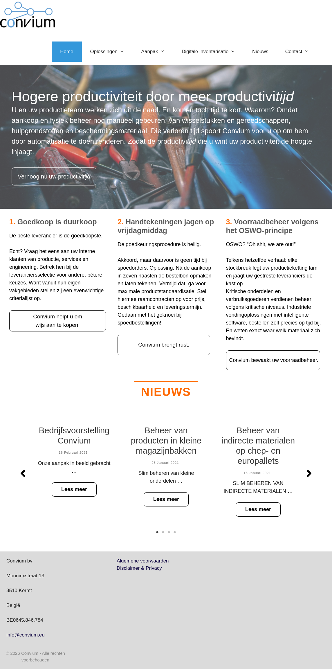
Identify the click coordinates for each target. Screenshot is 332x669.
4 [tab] (175, 532)
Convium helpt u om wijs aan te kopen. (57, 320)
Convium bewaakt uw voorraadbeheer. (273, 360)
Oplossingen (111, 52)
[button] (23, 473)
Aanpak (157, 52)
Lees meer (74, 489)
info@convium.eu (25, 635)
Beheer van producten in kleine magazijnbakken (166, 440)
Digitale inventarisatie (213, 52)
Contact (301, 52)
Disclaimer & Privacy (139, 568)
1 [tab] (157, 532)
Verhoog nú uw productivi (54, 176)
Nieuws (260, 51)
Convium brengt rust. (163, 345)
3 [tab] (169, 532)
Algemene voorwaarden (143, 561)
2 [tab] (163, 532)
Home (66, 51)
